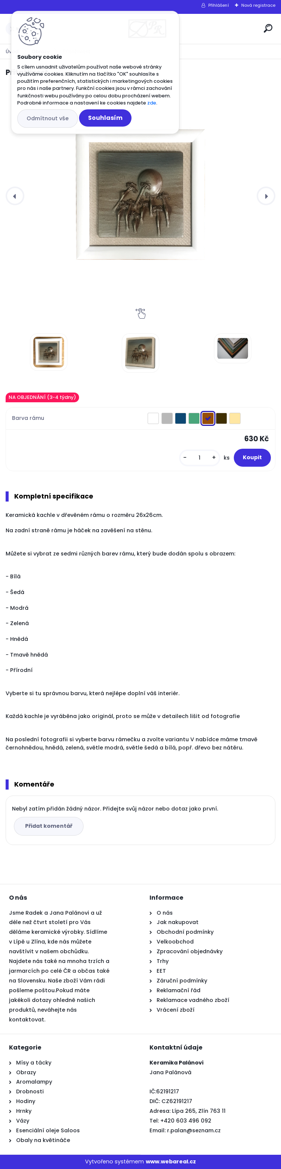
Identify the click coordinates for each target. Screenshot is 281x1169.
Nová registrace (258, 5)
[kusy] (199, 457)
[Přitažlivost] (140, 196)
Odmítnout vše (48, 118)
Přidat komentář (48, 826)
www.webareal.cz (171, 1161)
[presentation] (15, 196)
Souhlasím (105, 117)
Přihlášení (218, 5)
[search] (268, 28)
